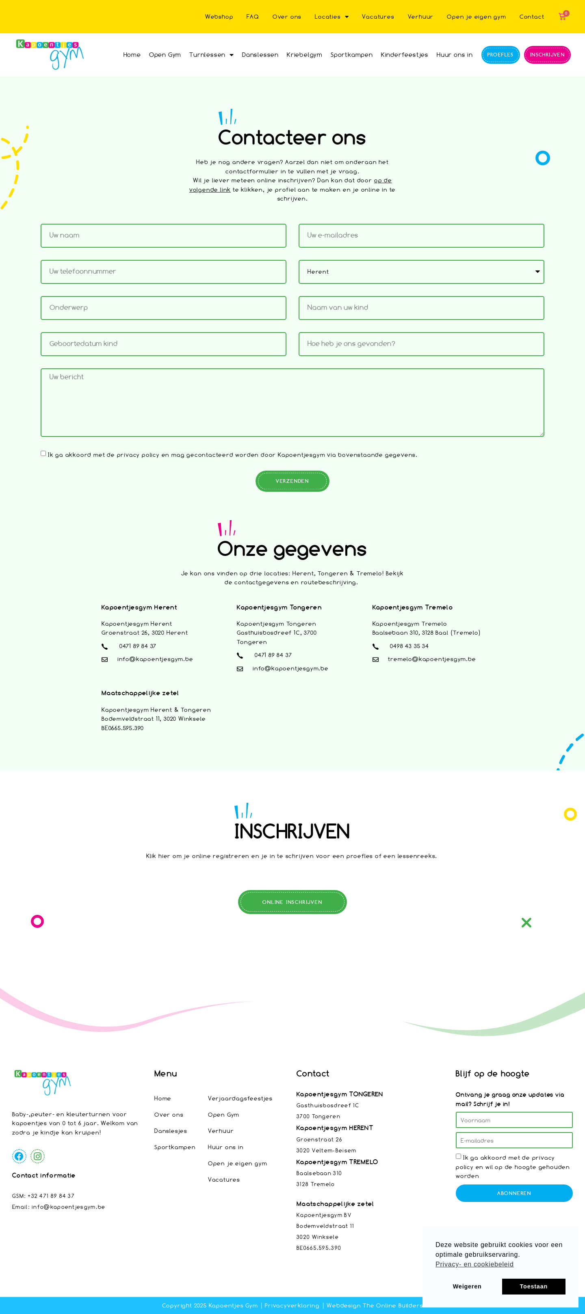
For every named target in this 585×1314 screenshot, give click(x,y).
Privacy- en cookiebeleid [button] (475, 1264)
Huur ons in (455, 54)
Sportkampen (352, 54)
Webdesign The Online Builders (375, 1305)
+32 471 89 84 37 (51, 1196)
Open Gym (165, 54)
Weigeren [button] (467, 1286)
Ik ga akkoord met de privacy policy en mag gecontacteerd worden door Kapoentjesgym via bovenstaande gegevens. (233, 454)
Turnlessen (211, 54)
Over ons (287, 16)
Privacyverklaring (292, 1305)
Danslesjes (170, 1130)
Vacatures (378, 16)
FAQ (253, 16)
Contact (532, 16)
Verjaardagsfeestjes (240, 1098)
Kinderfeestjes (405, 54)
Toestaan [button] (534, 1286)
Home (132, 54)
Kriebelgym (305, 54)
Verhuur (421, 16)
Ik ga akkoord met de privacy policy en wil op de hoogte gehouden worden (513, 1166)
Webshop (219, 16)
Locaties (332, 17)
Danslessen (260, 54)
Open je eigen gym (476, 16)
